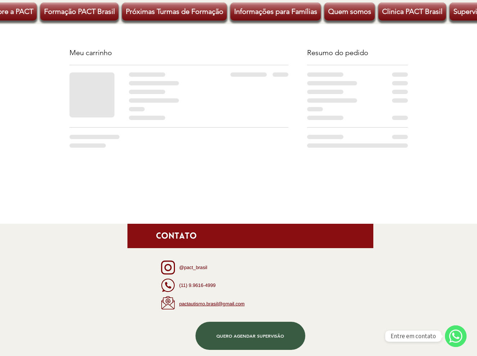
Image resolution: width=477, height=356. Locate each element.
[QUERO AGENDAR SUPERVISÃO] (250, 336)
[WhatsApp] (456, 336)
